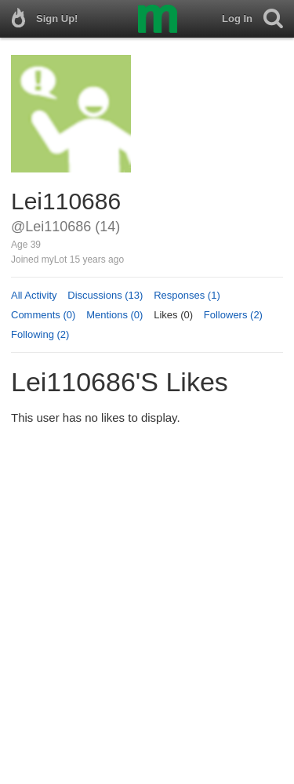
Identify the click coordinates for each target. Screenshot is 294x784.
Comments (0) (43, 315)
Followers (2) (233, 315)
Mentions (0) (114, 315)
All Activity (34, 295)
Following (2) (40, 334)
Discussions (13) (105, 295)
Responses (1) (187, 295)
